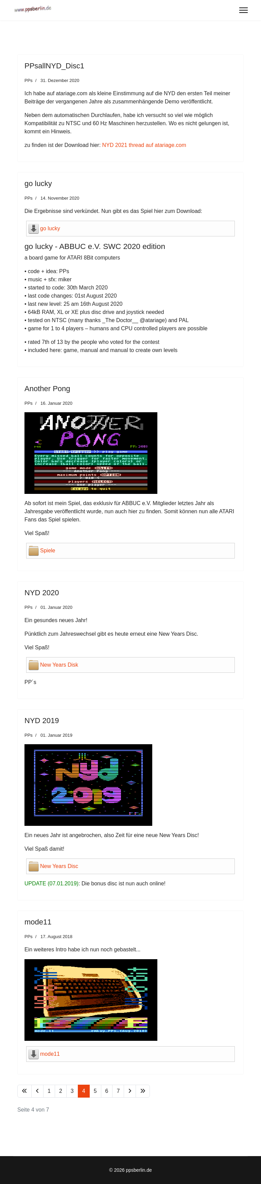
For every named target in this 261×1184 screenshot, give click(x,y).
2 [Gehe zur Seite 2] (60, 1091)
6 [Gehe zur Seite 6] (106, 1091)
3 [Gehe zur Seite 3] (72, 1091)
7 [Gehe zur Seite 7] (118, 1091)
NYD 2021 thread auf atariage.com (144, 145)
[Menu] (243, 10)
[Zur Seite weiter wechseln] (130, 1091)
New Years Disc (59, 866)
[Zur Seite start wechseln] (24, 1091)
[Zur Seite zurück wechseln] (37, 1091)
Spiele (47, 550)
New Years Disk (59, 665)
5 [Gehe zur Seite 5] (95, 1091)
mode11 (50, 1054)
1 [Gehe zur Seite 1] (49, 1091)
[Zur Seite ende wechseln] (143, 1091)
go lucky (50, 228)
